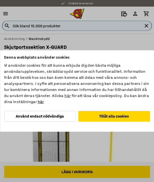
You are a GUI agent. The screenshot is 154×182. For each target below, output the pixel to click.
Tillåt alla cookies (114, 116)
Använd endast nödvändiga (40, 116)
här (67, 95)
